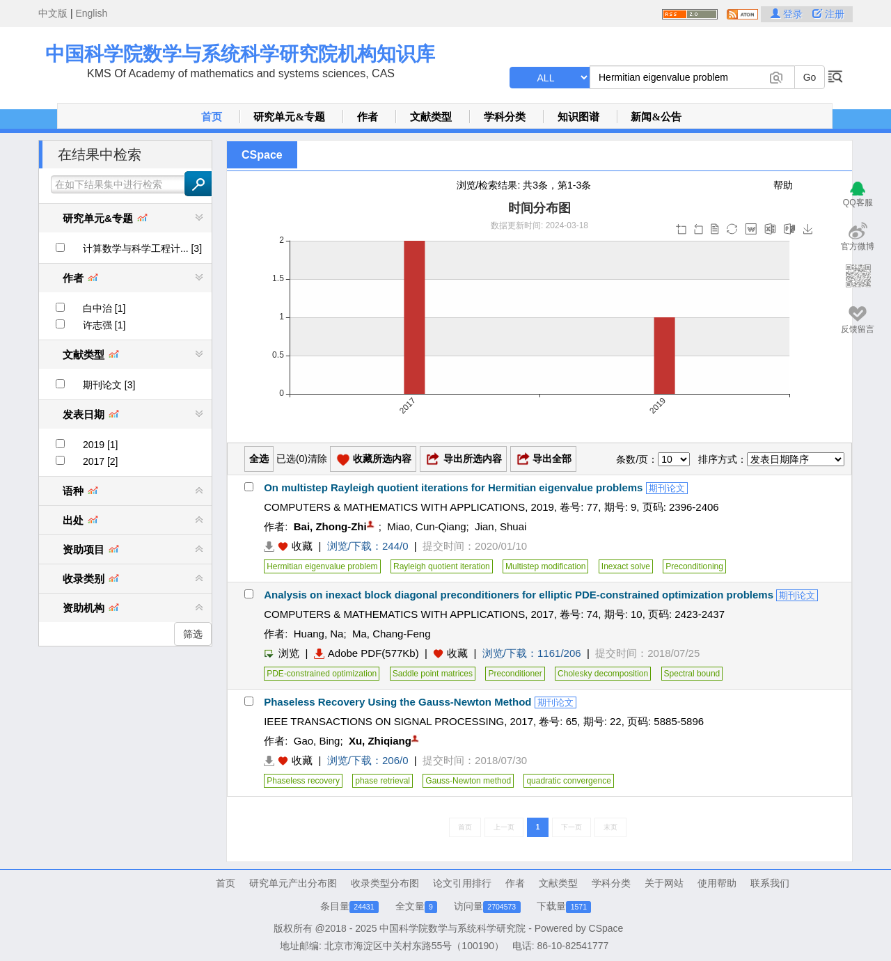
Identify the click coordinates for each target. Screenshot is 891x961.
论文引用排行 (462, 883)
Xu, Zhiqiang (380, 741)
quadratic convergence (568, 781)
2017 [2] (100, 461)
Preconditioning (694, 566)
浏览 (281, 653)
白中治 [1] (104, 308)
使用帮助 (716, 883)
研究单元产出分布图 (293, 883)
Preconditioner (515, 673)
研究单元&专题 (289, 116)
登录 (788, 13)
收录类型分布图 (385, 883)
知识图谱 (578, 116)
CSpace (262, 155)
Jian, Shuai (500, 526)
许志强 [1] (104, 325)
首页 (211, 116)
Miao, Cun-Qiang (426, 526)
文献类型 (431, 116)
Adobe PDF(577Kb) (366, 653)
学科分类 (505, 116)
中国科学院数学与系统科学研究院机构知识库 (240, 54)
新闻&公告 (656, 116)
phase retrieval (382, 781)
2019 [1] (100, 444)
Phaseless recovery (303, 781)
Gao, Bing (317, 741)
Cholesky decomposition (603, 673)
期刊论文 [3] (109, 384)
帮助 (783, 185)
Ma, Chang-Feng (391, 634)
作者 (367, 116)
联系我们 (769, 883)
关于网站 (664, 883)
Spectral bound (692, 673)
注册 (828, 13)
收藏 (302, 546)
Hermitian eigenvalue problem (322, 566)
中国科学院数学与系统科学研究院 (452, 928)
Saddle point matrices (433, 673)
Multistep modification (545, 566)
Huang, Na (319, 634)
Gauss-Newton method (468, 781)
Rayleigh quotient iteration (441, 566)
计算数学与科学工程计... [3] (142, 248)
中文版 (53, 13)
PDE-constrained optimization (322, 673)
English (91, 13)
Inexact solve (625, 566)
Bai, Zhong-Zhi (330, 526)
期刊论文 (667, 488)
